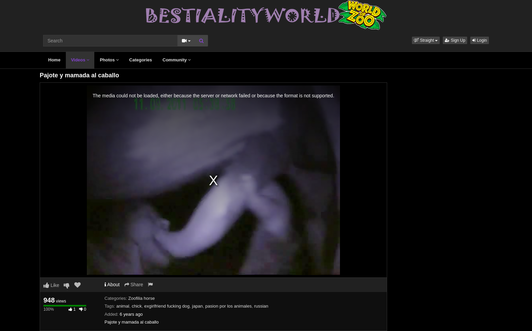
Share (134, 284)
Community (177, 59)
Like (51, 285)
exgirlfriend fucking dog (167, 306)
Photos (109, 59)
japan (197, 306)
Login (479, 40)
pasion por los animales (228, 306)
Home (54, 59)
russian (261, 306)
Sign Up (455, 40)
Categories (140, 59)
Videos (80, 59)
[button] (426, 40)
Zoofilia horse (141, 298)
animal (122, 306)
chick (137, 306)
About (112, 284)
